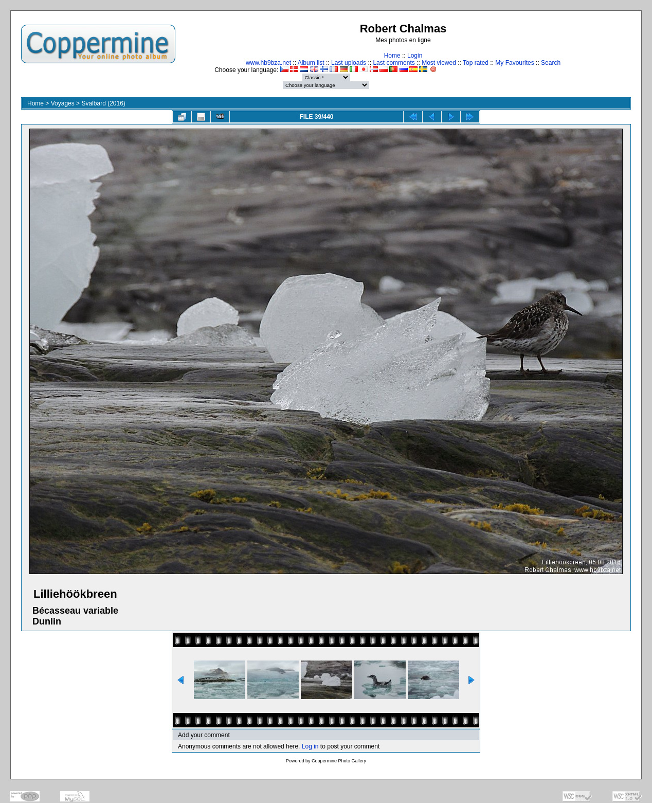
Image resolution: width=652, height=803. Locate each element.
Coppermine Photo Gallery (339, 760)
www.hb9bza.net (268, 62)
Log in (310, 746)
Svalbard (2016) (103, 103)
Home (392, 55)
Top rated (475, 62)
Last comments (393, 62)
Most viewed (439, 62)
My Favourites (514, 62)
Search (550, 62)
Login (414, 55)
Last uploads (348, 62)
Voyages (63, 103)
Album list (311, 62)
